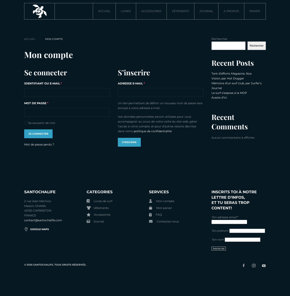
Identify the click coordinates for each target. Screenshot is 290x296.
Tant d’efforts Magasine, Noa (231, 73)
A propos (231, 11)
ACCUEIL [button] (104, 11)
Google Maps (36, 229)
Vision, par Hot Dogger (227, 78)
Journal (206, 11)
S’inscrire (129, 142)
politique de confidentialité (153, 131)
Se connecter (38, 133)
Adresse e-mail (141, 83)
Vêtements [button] (180, 11)
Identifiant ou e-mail (53, 83)
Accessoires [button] (151, 11)
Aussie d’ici (219, 97)
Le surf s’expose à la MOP (229, 93)
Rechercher (219, 39)
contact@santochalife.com (43, 220)
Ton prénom (220, 231)
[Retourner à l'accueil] (39, 11)
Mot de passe (46, 103)
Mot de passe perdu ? (39, 144)
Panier (254, 11)
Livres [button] (126, 11)
